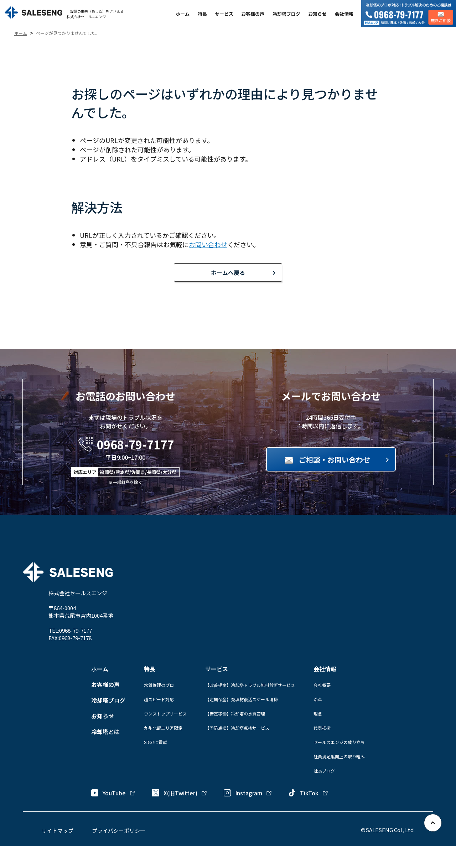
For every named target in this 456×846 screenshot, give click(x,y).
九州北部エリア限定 (163, 728)
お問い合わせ (208, 244)
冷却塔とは (105, 731)
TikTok (308, 793)
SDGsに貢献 (155, 742)
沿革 (318, 699)
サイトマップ (57, 830)
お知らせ (317, 13)
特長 (202, 13)
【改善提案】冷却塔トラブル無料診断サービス (250, 685)
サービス (224, 13)
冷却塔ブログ (286, 13)
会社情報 (344, 13)
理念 (318, 713)
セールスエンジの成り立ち (339, 742)
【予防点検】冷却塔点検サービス (237, 728)
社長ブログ (324, 771)
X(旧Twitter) (179, 793)
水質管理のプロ (159, 685)
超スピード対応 (159, 699)
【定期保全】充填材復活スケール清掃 (241, 699)
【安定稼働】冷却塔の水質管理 (235, 713)
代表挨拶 (322, 728)
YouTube (113, 793)
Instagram (248, 793)
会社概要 (322, 685)
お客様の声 (252, 13)
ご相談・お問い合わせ (334, 459)
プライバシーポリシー (118, 830)
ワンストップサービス (165, 713)
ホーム (183, 13)
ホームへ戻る (228, 272)
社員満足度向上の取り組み (339, 756)
